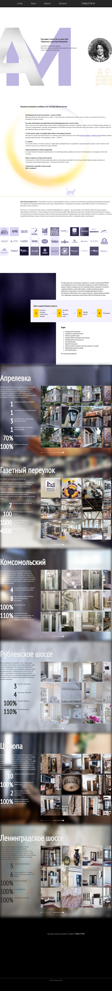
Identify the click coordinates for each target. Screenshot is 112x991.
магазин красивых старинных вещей (90, 135)
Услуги (33, 3)
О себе (20, 3)
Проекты (47, 3)
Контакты (63, 3)
